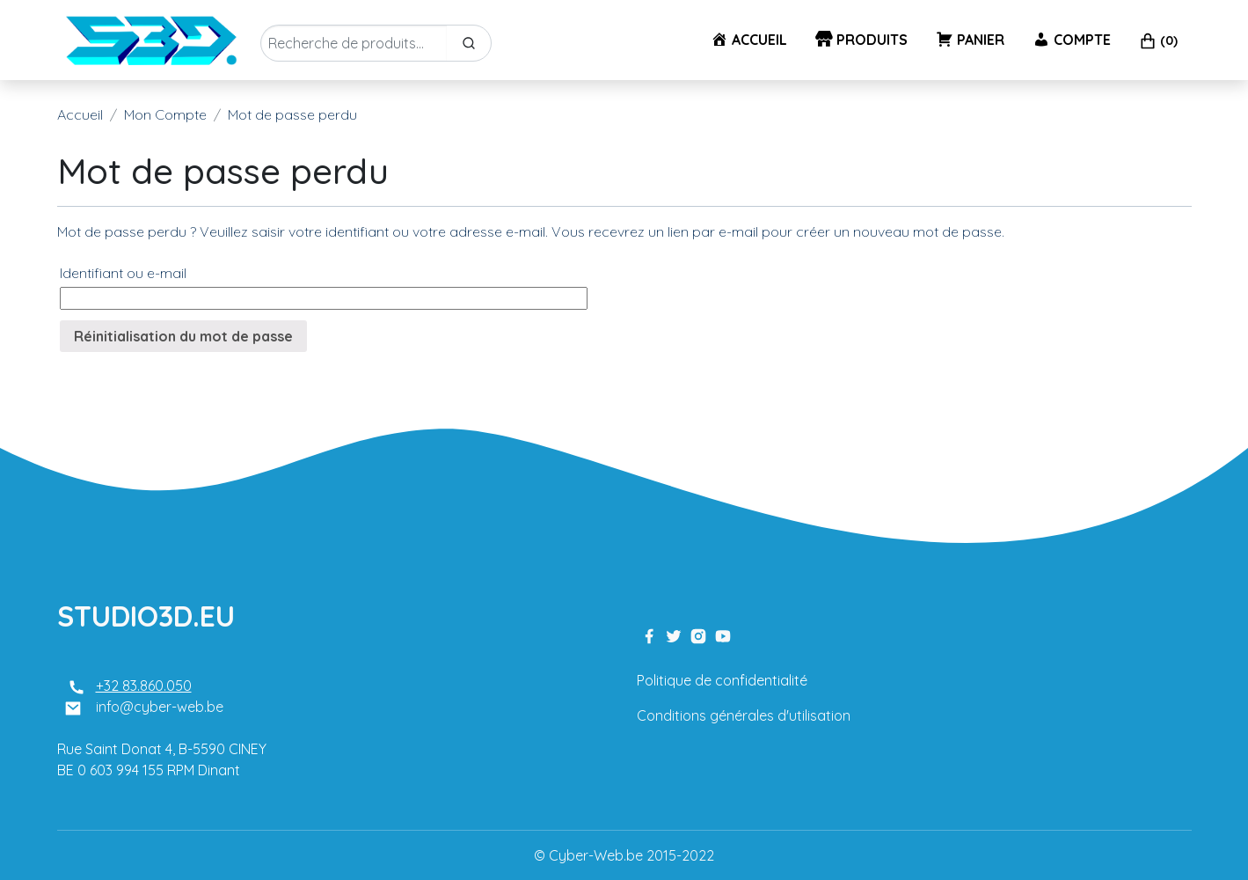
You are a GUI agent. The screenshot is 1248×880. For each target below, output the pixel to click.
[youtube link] (723, 634)
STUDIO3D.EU (146, 616)
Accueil (80, 114)
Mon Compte (165, 114)
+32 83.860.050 (144, 685)
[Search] (469, 43)
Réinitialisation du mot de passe (183, 336)
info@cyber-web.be (159, 706)
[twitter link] (673, 634)
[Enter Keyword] (353, 43)
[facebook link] (649, 634)
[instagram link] (698, 634)
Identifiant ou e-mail (123, 273)
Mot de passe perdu (292, 114)
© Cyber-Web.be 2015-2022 (624, 855)
